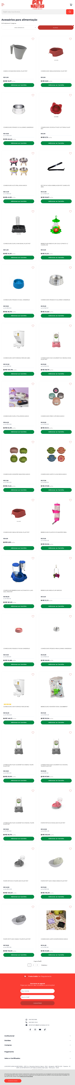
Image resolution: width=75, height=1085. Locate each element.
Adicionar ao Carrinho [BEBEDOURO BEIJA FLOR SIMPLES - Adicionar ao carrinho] (56, 606)
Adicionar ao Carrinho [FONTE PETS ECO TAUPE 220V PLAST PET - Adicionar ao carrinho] (19, 896)
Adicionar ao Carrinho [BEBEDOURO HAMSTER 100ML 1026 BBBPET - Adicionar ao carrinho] (56, 722)
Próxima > (44, 965)
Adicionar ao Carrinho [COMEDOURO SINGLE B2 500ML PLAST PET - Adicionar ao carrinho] (56, 85)
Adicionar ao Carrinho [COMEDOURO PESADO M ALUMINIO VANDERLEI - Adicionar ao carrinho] (56, 315)
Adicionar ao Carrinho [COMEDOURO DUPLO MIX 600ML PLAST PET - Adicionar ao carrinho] (19, 257)
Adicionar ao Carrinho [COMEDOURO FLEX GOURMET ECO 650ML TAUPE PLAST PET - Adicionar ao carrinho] (19, 780)
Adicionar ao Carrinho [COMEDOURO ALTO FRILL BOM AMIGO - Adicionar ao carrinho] (19, 201)
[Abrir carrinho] (71, 4)
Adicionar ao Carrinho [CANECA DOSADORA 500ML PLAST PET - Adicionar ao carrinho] (19, 85)
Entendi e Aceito (12, 1080)
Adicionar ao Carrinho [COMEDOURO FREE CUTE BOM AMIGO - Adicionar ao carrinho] (56, 432)
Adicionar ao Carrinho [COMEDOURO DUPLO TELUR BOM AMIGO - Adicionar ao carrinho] (19, 432)
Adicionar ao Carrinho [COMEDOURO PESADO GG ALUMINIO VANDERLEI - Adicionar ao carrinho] (19, 143)
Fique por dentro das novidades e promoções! (37, 985)
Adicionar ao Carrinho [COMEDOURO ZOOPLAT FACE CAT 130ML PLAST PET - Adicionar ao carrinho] (56, 143)
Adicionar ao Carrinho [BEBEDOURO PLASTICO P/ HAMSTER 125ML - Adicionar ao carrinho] (56, 548)
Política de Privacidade (26, 1076)
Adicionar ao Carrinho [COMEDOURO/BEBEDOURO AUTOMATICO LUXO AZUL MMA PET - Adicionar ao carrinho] (19, 606)
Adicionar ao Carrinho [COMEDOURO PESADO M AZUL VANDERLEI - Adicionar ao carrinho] (19, 315)
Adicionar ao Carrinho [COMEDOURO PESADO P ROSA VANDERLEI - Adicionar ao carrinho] (19, 664)
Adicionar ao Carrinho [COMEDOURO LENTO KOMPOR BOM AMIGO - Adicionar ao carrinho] (56, 955)
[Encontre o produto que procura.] (70, 11)
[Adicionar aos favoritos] (33, 39)
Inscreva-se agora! (37, 983)
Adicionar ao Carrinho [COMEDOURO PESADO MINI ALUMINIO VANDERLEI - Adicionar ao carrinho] (56, 664)
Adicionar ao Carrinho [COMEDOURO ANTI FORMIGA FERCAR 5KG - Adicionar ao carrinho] (19, 722)
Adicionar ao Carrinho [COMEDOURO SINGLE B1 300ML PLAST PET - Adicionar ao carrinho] (19, 548)
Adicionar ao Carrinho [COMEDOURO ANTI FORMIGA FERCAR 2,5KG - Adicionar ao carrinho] (19, 374)
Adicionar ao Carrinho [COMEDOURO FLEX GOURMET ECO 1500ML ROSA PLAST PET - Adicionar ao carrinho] (56, 374)
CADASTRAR (37, 1003)
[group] (37, 976)
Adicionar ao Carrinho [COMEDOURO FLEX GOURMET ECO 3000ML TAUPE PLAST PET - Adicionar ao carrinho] (56, 780)
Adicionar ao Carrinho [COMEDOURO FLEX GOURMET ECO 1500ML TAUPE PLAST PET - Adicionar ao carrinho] (19, 838)
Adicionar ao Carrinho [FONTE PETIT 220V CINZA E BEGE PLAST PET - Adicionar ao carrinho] (56, 896)
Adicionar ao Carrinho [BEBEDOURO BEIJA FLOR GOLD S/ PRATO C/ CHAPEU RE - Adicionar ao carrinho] (56, 257)
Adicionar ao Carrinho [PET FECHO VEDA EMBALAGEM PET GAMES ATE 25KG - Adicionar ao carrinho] (56, 201)
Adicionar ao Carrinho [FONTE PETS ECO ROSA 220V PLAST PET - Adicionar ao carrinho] (56, 838)
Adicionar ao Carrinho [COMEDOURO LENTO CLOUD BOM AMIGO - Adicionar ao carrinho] (56, 490)
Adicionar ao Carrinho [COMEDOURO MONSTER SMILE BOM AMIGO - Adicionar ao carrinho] (19, 490)
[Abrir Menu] (2, 4)
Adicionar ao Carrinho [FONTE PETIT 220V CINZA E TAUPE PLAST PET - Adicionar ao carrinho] (19, 955)
